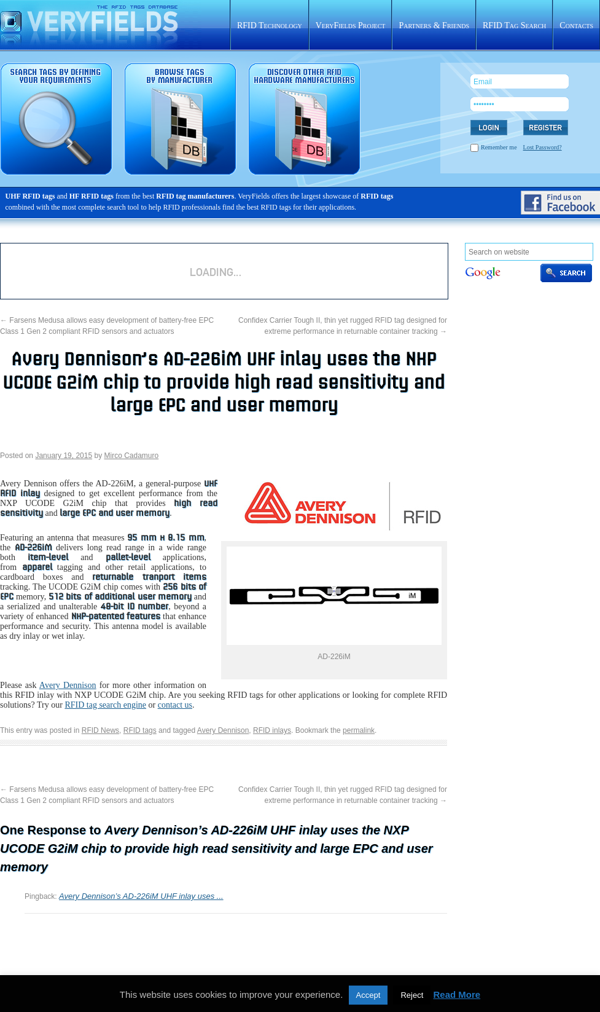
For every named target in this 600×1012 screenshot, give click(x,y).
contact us (175, 705)
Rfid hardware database (304, 119)
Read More (456, 994)
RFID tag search (56, 119)
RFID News (100, 730)
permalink (359, 730)
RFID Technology (269, 25)
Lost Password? (542, 147)
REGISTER (545, 127)
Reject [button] (411, 995)
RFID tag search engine (105, 705)
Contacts (576, 25)
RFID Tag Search (514, 25)
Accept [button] (368, 995)
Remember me (499, 147)
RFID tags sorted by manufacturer (180, 119)
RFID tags (140, 730)
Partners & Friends (434, 25)
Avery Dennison (67, 685)
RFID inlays (272, 730)
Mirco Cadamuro (131, 455)
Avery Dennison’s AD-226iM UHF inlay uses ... (141, 896)
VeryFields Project (351, 25)
